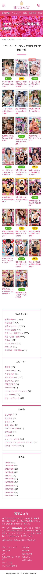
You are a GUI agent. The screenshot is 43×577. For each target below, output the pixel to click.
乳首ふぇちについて (9, 547)
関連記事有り (10, 319)
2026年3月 (9, 465)
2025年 (8, 476)
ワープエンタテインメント (16, 391)
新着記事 (6, 13)
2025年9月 (9, 479)
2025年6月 (9, 489)
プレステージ (10, 395)
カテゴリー (6, 550)
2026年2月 (9, 469)
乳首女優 (25, 547)
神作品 (7, 340)
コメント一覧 (7, 563)
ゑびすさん (9, 381)
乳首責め (8, 323)
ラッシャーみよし (12, 439)
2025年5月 (9, 492)
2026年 (8, 463)
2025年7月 (9, 486)
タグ (4, 554)
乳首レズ (8, 347)
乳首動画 (32, 13)
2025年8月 (9, 482)
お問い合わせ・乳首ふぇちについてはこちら (19, 540)
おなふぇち (15, 536)
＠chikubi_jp (17, 528)
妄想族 (7, 367)
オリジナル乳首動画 (9, 566)
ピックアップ (10, 343)
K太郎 (7, 435)
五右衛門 (8, 415)
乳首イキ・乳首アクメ (14, 333)
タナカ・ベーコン (12, 446)
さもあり (8, 418)
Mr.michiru (9, 388)
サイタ (7, 422)
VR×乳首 (25, 550)
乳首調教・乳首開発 (13, 350)
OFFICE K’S (10, 384)
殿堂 (25, 13)
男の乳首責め (10, 330)
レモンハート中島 (12, 428)
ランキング (16, 13)
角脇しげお (9, 425)
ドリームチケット (12, 398)
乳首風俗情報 (27, 554)
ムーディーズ (10, 371)
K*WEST (8, 432)
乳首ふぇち (21, 513)
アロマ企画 (9, 374)
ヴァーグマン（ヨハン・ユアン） (19, 442)
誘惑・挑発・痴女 (12, 337)
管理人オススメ (11, 326)
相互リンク (26, 557)
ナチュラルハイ (11, 377)
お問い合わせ (27, 560)
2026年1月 (9, 472)
